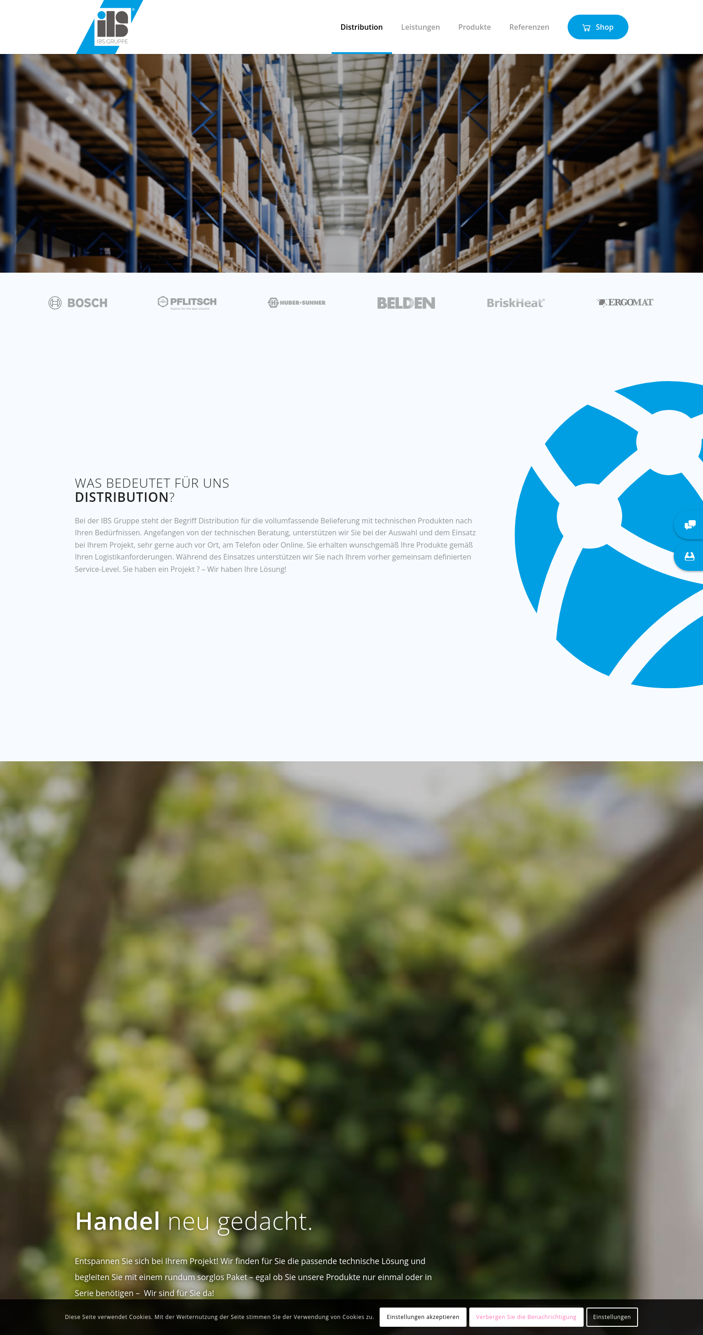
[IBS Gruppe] (109, 27)
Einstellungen (612, 1317)
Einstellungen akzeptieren (423, 1317)
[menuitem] (362, 27)
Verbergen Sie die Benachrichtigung (526, 1317)
